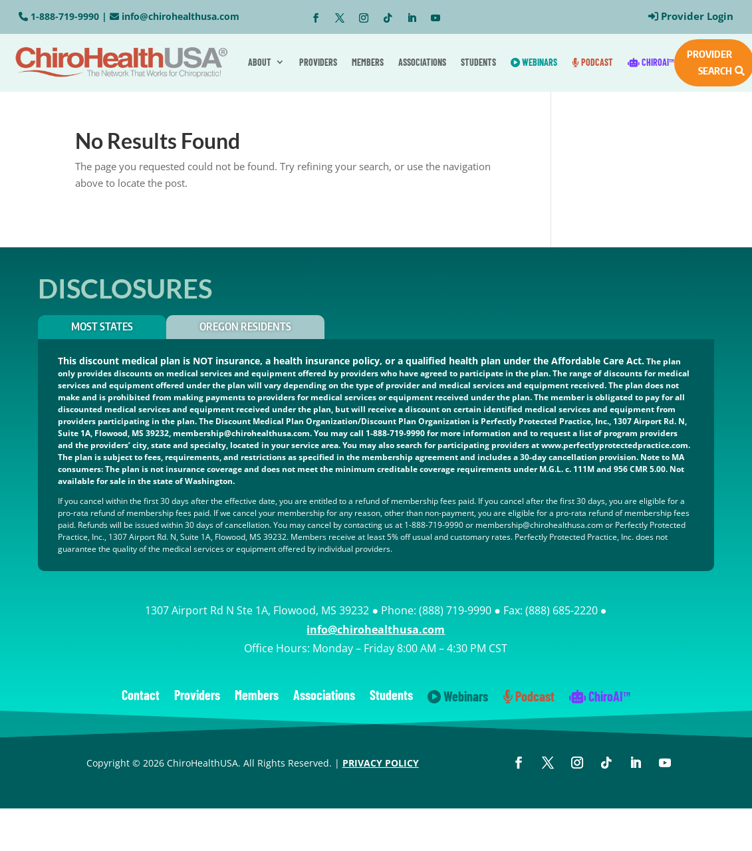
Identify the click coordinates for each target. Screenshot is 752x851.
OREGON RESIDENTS (245, 326)
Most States (102, 326)
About (259, 62)
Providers (318, 62)
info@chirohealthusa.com (180, 16)
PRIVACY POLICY (380, 763)
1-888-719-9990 (65, 16)
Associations (422, 62)
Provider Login (697, 16)
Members (368, 62)
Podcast (592, 62)
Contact (141, 696)
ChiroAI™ (651, 62)
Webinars (534, 62)
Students (478, 62)
